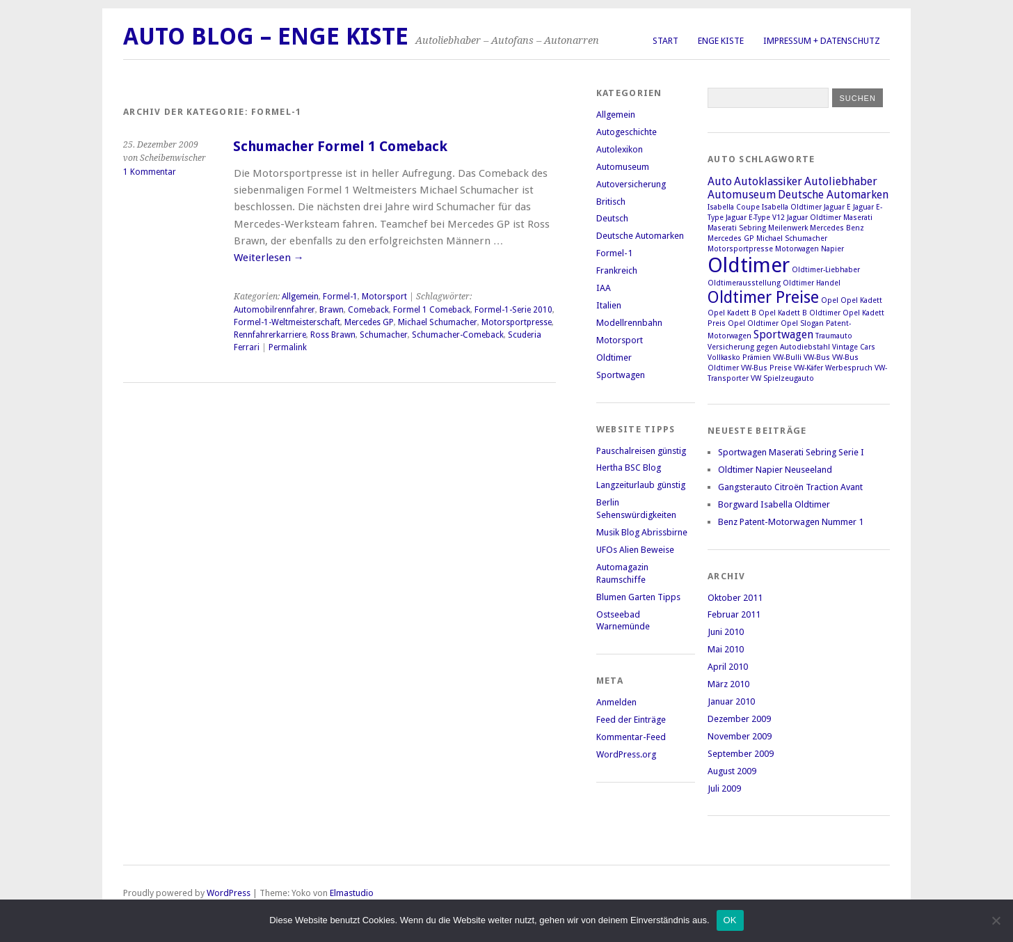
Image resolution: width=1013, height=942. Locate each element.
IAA (603, 288)
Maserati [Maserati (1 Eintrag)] (857, 217)
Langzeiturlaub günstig (640, 485)
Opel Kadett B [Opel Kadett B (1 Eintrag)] (732, 312)
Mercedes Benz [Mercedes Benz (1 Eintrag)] (837, 228)
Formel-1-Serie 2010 (513, 310)
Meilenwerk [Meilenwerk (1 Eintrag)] (788, 228)
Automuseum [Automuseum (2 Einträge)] (742, 194)
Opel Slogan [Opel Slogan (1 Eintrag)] (802, 323)
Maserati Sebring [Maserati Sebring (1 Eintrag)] (737, 228)
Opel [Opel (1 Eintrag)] (829, 300)
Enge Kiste (721, 41)
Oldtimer (614, 357)
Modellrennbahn (629, 322)
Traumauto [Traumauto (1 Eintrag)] (833, 335)
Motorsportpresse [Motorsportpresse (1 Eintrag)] (740, 248)
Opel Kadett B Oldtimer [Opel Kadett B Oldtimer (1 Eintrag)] (799, 312)
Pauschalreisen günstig (641, 451)
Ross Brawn (333, 335)
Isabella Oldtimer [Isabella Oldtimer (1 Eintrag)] (792, 207)
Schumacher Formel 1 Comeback (340, 147)
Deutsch (612, 218)
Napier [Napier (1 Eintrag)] (832, 248)
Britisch (610, 201)
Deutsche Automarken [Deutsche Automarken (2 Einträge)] (833, 194)
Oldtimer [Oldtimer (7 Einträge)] (749, 265)
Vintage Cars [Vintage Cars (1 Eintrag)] (853, 347)
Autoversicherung (631, 184)
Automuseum (622, 167)
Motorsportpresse (516, 322)
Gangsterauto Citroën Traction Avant (790, 487)
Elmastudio (352, 893)
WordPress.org (626, 754)
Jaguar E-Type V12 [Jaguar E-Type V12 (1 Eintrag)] (755, 217)
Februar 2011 (734, 614)
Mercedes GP (369, 322)
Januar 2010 (731, 701)
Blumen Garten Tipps (638, 597)
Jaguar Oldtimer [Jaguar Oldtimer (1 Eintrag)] (814, 217)
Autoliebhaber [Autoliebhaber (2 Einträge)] (840, 181)
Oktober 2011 (735, 597)
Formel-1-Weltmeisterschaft (287, 322)
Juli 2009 (724, 788)
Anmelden (616, 702)
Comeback (368, 310)
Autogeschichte (626, 132)
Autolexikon (619, 149)
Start (665, 41)
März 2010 (728, 684)
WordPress (228, 893)
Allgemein (300, 296)
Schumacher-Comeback (458, 335)
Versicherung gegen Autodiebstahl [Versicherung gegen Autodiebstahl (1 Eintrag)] (769, 347)
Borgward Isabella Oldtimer (774, 504)
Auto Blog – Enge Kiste (265, 36)
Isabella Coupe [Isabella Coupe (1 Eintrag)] (734, 207)
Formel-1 (340, 296)
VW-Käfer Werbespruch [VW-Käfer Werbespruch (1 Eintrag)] (833, 367)
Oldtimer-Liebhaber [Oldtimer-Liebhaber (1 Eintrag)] (826, 269)
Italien (608, 305)
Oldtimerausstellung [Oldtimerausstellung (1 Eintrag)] (744, 283)
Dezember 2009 (739, 719)
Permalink (288, 347)
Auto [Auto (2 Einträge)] (720, 181)
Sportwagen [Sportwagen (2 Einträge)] (783, 334)
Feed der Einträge (631, 719)
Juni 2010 (726, 632)
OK (730, 920)
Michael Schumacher (437, 322)
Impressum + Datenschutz (821, 41)
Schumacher (384, 335)
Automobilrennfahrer (274, 310)
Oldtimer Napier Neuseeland (775, 469)
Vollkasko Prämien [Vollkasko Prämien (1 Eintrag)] (739, 357)
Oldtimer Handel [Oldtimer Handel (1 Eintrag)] (811, 283)
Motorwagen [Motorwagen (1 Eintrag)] (797, 248)
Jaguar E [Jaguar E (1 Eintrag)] (837, 207)
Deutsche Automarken (640, 235)
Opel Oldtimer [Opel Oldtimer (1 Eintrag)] (753, 323)
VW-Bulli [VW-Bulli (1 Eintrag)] (787, 357)
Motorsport (384, 296)
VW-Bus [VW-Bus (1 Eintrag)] (817, 357)
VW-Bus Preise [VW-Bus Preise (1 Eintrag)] (766, 367)
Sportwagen (620, 375)
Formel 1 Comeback (431, 310)
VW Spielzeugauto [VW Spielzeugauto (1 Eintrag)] (782, 378)
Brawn (331, 310)
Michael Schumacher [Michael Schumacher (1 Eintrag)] (791, 238)
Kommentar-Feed (631, 737)
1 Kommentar (149, 172)
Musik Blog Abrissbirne (641, 532)
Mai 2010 (726, 649)
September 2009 (741, 753)
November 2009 (740, 736)
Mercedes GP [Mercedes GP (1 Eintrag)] (731, 238)
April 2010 (728, 666)
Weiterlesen (269, 257)
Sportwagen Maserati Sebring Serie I (791, 452)
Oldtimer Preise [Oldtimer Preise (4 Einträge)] (763, 297)
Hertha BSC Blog (628, 467)
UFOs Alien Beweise (635, 549)
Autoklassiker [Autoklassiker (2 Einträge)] (768, 181)
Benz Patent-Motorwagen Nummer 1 (790, 522)
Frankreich (616, 270)
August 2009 (732, 771)
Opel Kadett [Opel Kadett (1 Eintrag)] (861, 300)
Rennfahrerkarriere (270, 335)
